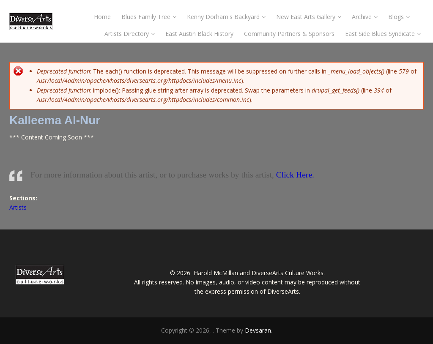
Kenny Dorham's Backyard (226, 17)
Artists (18, 207)
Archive (365, 17)
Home (102, 17)
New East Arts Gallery (308, 17)
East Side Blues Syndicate (383, 34)
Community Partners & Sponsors (289, 34)
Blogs (399, 17)
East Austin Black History (199, 34)
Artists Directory (129, 34)
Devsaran (258, 330)
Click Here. (295, 174)
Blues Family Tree (148, 17)
